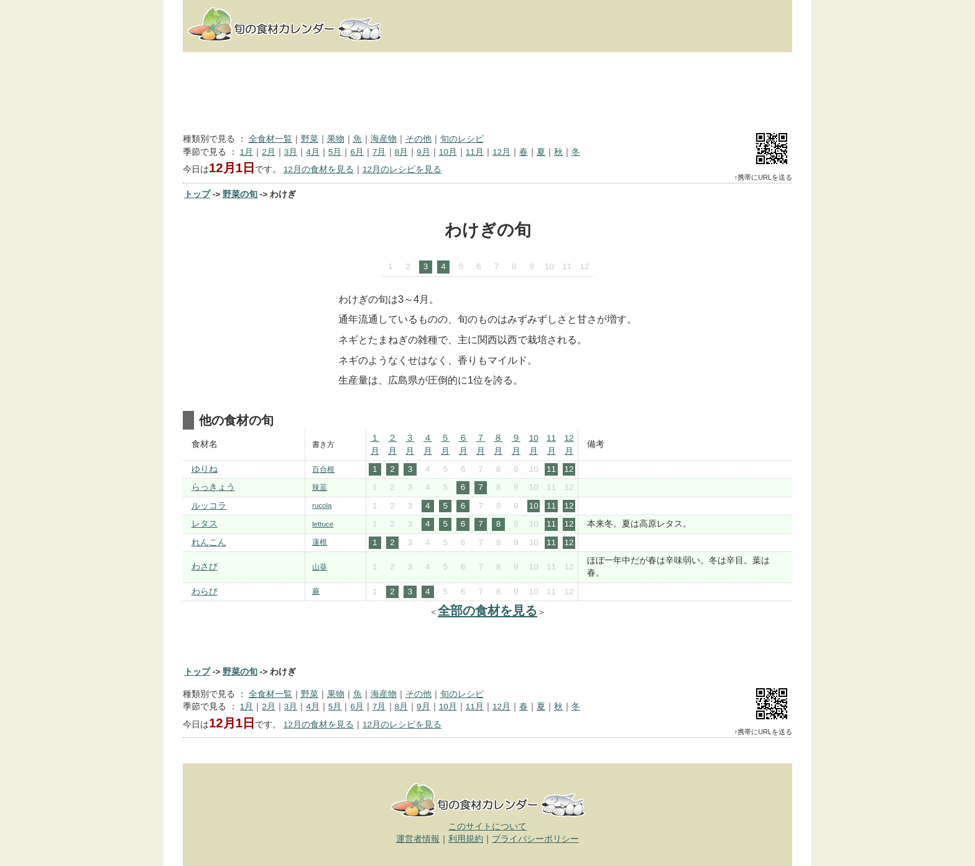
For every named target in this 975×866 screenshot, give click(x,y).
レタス (205, 523)
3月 (291, 152)
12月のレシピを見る (402, 169)
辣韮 (319, 487)
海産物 (384, 139)
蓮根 (319, 542)
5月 (335, 152)
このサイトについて (487, 826)
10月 (448, 152)
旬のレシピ (462, 139)
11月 (475, 152)
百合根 (323, 469)
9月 (423, 152)
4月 (313, 152)
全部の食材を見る (487, 610)
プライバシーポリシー (535, 839)
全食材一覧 (270, 139)
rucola (321, 505)
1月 (247, 152)
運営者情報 (418, 839)
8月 (402, 152)
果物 (335, 139)
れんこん (209, 542)
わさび (205, 566)
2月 (268, 152)
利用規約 (465, 839)
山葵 (319, 567)
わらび (205, 591)
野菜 (309, 139)
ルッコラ (209, 505)
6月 (357, 152)
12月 (501, 152)
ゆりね (205, 469)
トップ (197, 194)
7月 (379, 152)
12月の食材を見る (319, 169)
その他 (418, 139)
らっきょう (213, 487)
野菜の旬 (240, 194)
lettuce (322, 524)
